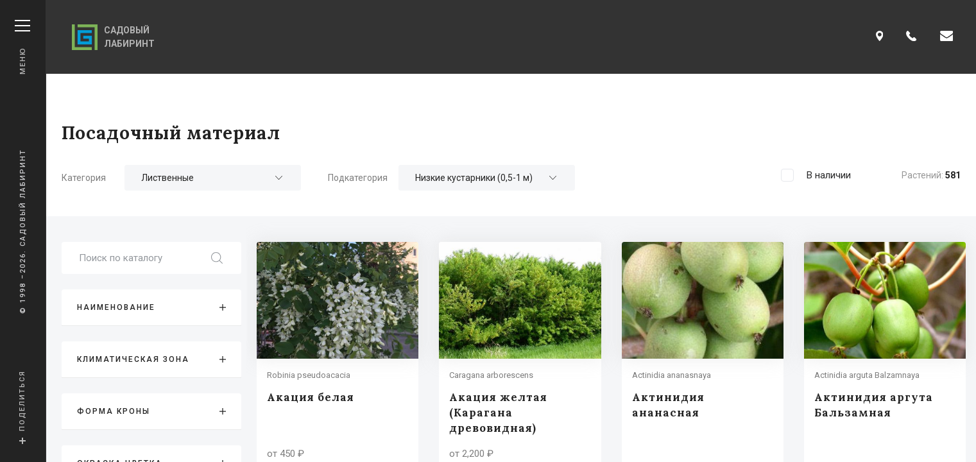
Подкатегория (358, 178)
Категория (84, 178)
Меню (22, 47)
